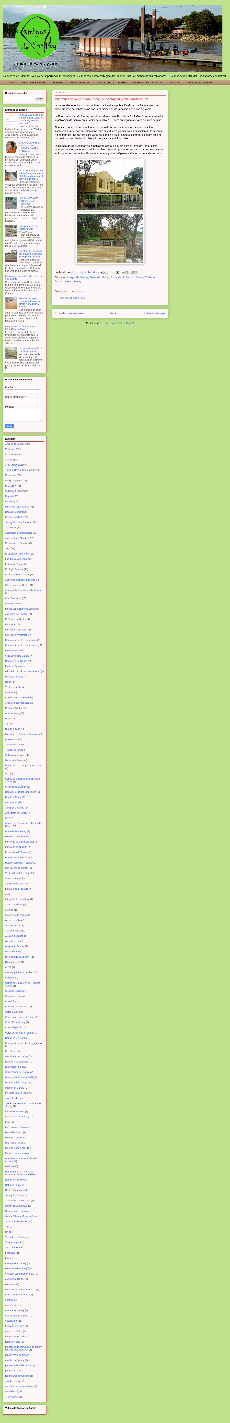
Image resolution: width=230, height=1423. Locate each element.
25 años (9, 909)
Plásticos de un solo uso (17, 1153)
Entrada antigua (154, 313)
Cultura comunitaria (15, 755)
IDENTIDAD (174, 82)
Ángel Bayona (12, 1396)
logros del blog (12, 1341)
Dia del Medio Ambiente (17, 697)
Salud (8, 682)
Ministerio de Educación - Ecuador (22, 671)
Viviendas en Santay (15, 1237)
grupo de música (13, 1331)
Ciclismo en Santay (15, 996)
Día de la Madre (13, 797)
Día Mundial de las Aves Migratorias (23, 1043)
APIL (7, 548)
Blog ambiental (13, 962)
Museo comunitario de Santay (20, 608)
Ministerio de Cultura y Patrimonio (22, 734)
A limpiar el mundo (14, 807)
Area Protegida (13, 464)
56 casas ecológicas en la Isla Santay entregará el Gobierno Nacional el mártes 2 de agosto (31, 174)
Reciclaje (10, 1166)
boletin (8, 1258)
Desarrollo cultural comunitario (20, 792)
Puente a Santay (13, 708)
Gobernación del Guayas (18, 1072)
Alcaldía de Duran (14, 936)
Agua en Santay (13, 930)
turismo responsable (15, 629)
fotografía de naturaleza (17, 899)
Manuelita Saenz (13, 1132)
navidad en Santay (14, 1360)
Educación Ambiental (16, 635)
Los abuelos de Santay (17, 559)
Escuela (9, 501)
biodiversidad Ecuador (16, 889)
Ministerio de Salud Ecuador (19, 841)
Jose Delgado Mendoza (17, 702)
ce (6, 894)
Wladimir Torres (13, 878)
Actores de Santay (14, 925)
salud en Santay (13, 1381)
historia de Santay (14, 564)
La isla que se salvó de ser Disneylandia (30, 349)
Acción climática (13, 920)
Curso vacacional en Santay (19, 1032)
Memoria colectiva (14, 1137)
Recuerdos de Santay (16, 661)
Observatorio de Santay (17, 585)
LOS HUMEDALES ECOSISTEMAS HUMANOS (28, 201)
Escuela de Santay (14, 517)
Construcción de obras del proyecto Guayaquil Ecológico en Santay (30, 254)
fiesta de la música (14, 1326)
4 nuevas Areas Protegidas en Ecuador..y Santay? (20, 327)
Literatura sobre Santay (17, 1116)
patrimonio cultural (14, 1370)
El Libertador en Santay (17, 553)
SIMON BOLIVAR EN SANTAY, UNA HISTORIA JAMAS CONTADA (30, 146)
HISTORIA (58, 82)
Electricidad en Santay (16, 1056)
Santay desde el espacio (17, 1200)
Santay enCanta (13, 744)
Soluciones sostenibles (17, 1221)
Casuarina (10, 977)
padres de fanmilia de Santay (20, 1365)
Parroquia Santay (14, 676)
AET (7, 723)
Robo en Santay (13, 1185)
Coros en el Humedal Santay (20, 1017)
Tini (7, 1226)
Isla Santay (11, 603)
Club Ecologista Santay (17, 655)
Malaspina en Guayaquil (17, 1127)
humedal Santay (13, 666)
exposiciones (12, 1320)
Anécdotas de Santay (16, 813)
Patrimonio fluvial (14, 1142)
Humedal (9, 496)
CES (7, 818)
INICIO (12, 82)
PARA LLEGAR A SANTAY (34, 82)
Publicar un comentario (72, 297)
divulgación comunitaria (17, 1294)
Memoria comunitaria (16, 836)
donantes (10, 1300)
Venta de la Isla (13, 687)
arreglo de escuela (14, 883)
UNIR (8, 1232)
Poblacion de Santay (15, 619)
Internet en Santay (14, 1087)
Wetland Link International (18, 873)
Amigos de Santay (77, 277)
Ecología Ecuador (14, 569)
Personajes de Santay (16, 852)
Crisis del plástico (14, 1027)
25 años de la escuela (16, 915)
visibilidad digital (13, 1391)
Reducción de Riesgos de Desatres (23, 765)
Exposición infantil (14, 1066)
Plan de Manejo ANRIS (17, 1148)
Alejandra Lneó (13, 941)
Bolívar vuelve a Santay (17, 574)
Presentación (12, 739)
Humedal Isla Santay (15, 831)
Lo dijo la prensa (13, 480)
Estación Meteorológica (17, 1061)
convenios (10, 1284)
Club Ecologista (13, 598)
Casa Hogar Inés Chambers (19, 972)
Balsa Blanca (12, 951)
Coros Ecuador (13, 1012)
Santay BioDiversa (14, 1195)
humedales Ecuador (15, 1336)
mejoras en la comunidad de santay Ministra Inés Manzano (23, 1348)
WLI (7, 773)
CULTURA (122, 82)
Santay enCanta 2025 (16, 1206)
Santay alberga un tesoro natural (28, 227)
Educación (10, 475)
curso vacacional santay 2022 (20, 1289)
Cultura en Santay (14, 491)
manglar (9, 692)
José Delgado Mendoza (17, 538)
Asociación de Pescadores (18, 532)
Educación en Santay (16, 543)
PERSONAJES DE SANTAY (200, 82)
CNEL (8, 967)
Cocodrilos (10, 1001)
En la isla (116, 277)
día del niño (11, 1305)
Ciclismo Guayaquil (15, 991)
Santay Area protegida (16, 1190)
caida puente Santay (15, 1263)
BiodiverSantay (13, 650)
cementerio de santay (16, 1268)
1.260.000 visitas (14, 904)
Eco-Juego (10, 1051)
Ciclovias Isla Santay (15, 786)
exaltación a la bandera (17, 1315)
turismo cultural (13, 802)
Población (128, 277)
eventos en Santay (14, 1310)
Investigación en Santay (17, 1093)
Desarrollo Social (99, 277)
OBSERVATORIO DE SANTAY (147, 82)
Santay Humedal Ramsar (18, 522)
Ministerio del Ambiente (17, 506)
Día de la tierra (12, 729)
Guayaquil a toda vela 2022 (19, 1077)
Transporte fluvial (14, 749)
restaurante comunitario (17, 1376)
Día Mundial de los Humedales (21, 640)
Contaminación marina (16, 1006)
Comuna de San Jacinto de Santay (23, 590)
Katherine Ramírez (14, 1111)
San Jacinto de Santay (16, 868)
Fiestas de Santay (14, 760)
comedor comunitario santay (19, 1273)
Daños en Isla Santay (16, 1038)
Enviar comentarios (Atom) (118, 323)
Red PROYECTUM (15, 1179)
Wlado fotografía (13, 1242)
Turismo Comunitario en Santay (21, 470)
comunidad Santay (14, 1279)
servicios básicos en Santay (19, 1386)
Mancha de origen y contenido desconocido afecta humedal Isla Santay (30, 302)
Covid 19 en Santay (15, 1022)
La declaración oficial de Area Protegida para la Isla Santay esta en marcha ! (31, 119)
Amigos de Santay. (14, 946)
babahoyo (10, 1253)
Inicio (114, 313)
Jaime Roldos (12, 1098)
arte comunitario (13, 1247)
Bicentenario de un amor (17, 956)
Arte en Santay (13, 713)
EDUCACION (103, 82)
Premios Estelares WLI (17, 857)
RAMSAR (10, 624)
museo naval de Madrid (17, 1355)
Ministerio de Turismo (16, 847)
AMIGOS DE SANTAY (80, 82)
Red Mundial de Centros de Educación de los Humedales (20, 1173)
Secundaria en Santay (16, 1211)
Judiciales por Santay (16, 614)
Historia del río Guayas (17, 1082)
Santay (140, 277)
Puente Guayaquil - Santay (19, 862)
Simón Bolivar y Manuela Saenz (21, 1216)
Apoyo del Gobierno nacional (20, 580)
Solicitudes (10, 527)
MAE (7, 1122)
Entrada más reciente (69, 313)
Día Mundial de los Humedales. (21, 645)
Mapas (8, 718)
